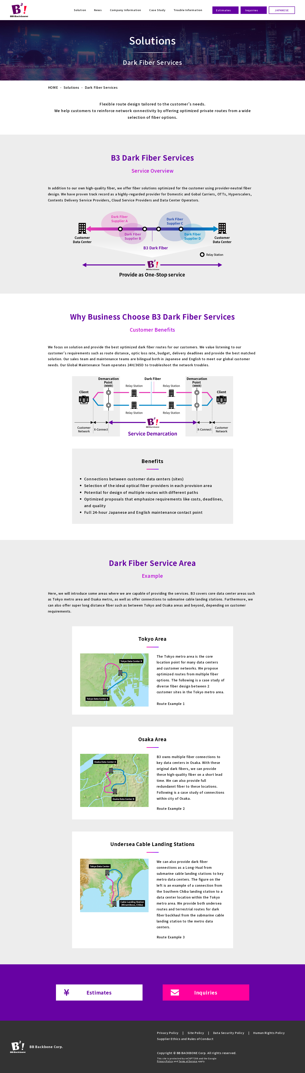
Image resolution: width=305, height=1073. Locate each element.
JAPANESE (282, 10)
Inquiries (251, 10)
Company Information (125, 10)
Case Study (157, 10)
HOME (53, 87)
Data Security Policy (228, 1033)
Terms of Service (188, 1061)
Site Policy (196, 1033)
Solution (80, 10)
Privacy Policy (168, 1033)
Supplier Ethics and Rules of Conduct (185, 1039)
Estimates (223, 10)
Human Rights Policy (269, 1033)
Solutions (71, 87)
